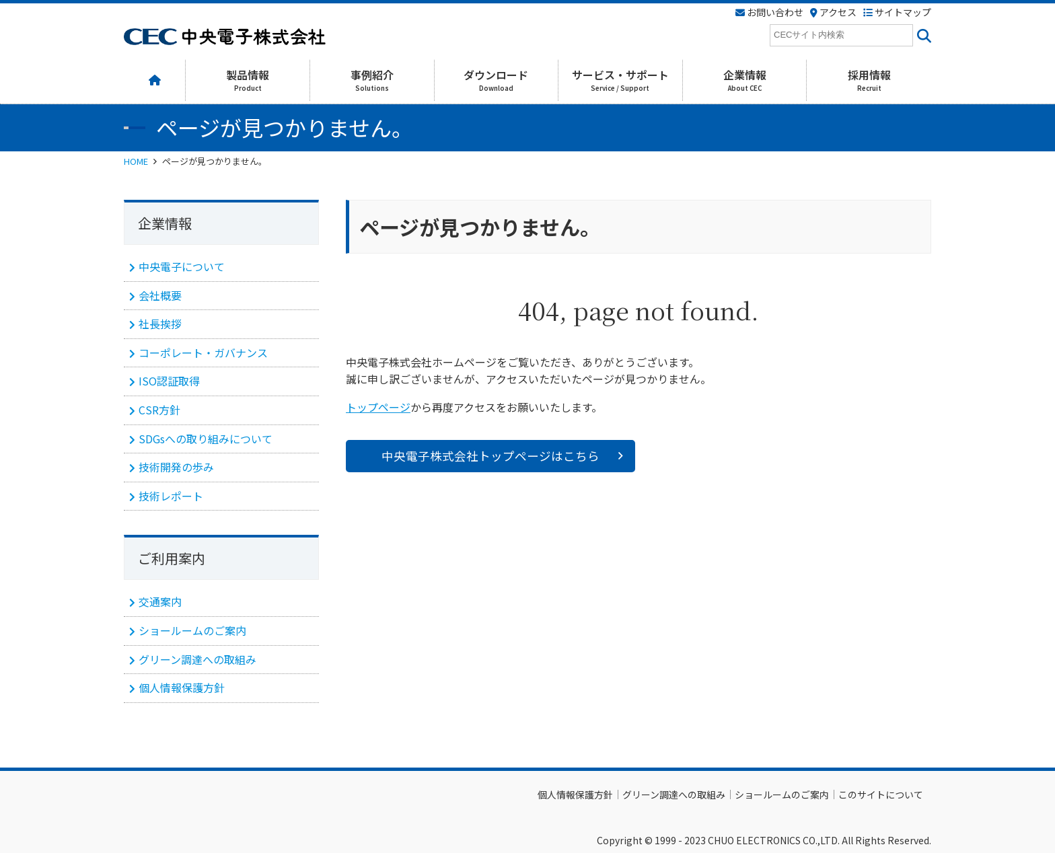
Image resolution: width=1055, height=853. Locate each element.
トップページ (378, 407)
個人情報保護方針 (182, 687)
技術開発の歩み (176, 467)
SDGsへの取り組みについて (205, 439)
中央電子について (182, 266)
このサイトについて (880, 794)
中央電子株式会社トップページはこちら (490, 455)
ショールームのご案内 (192, 630)
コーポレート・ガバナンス (203, 352)
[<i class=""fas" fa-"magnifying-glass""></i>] (922, 35)
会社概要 (160, 295)
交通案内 (160, 601)
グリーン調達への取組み (197, 659)
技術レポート (171, 496)
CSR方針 (159, 410)
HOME (136, 161)
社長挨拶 (160, 324)
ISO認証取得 (169, 381)
